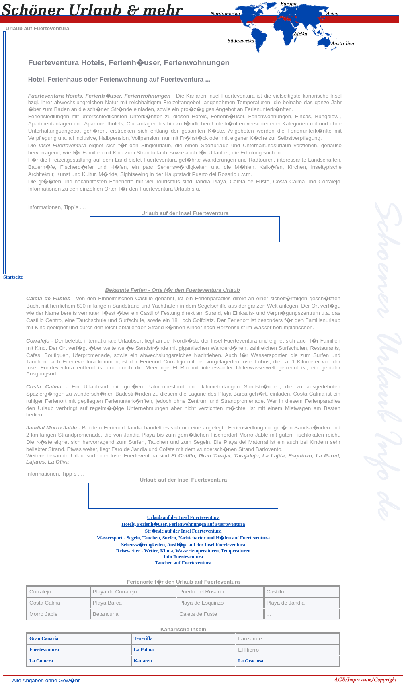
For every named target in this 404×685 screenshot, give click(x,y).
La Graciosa (250, 661)
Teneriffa (143, 638)
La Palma (144, 649)
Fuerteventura (44, 649)
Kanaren (143, 661)
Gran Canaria (43, 638)
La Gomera (41, 661)
